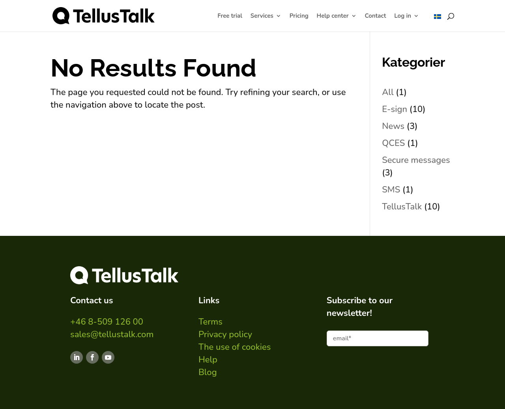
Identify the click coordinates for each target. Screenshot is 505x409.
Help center (333, 16)
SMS (391, 190)
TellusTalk (402, 207)
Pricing (299, 16)
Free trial (229, 16)
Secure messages (416, 160)
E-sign (394, 109)
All (387, 92)
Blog (207, 372)
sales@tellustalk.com (111, 334)
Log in (402, 16)
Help (207, 360)
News (393, 126)
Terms (210, 322)
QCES (393, 143)
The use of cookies (234, 347)
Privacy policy (225, 334)
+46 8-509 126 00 (106, 322)
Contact (375, 16)
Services (262, 16)
